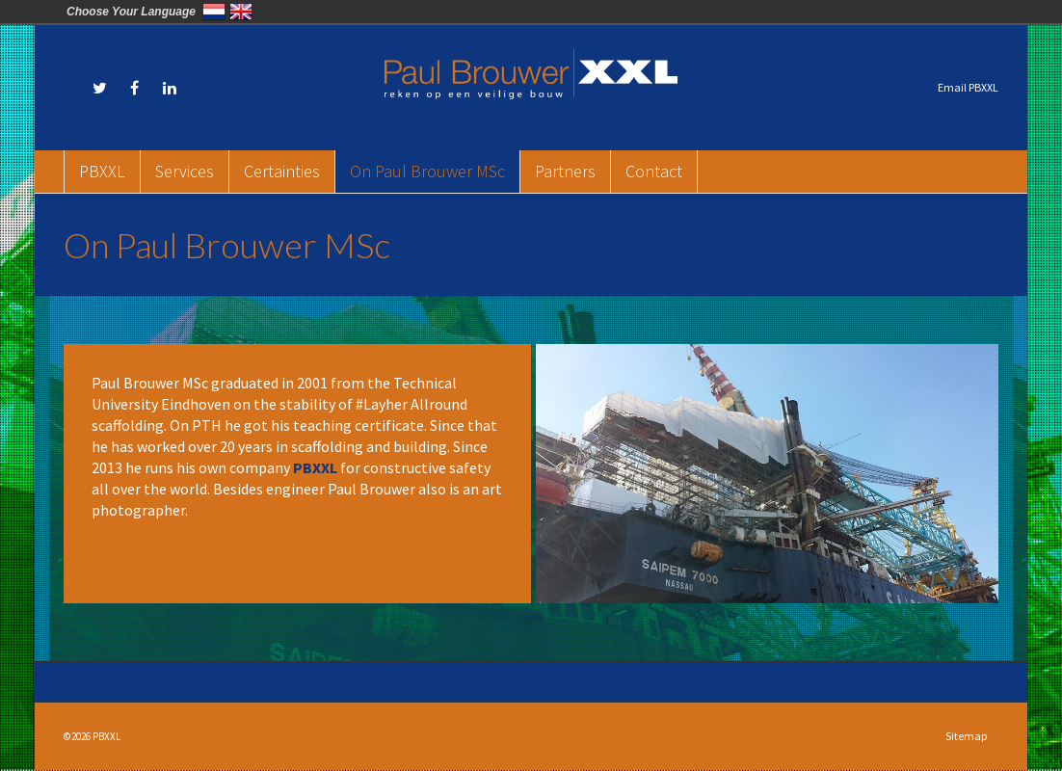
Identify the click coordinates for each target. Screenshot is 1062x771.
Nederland (214, 11)
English (240, 11)
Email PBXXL (968, 87)
